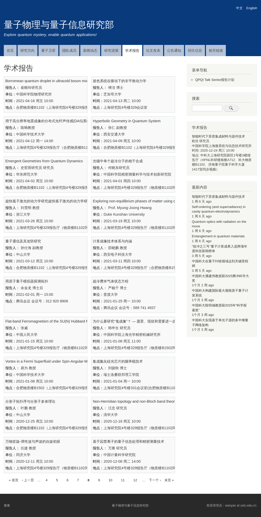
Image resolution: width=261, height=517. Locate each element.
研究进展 (111, 50)
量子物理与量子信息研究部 (59, 24)
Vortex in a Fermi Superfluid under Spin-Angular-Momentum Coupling (61, 361)
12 (135, 479)
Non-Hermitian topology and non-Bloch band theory (134, 401)
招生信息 (195, 50)
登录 (7, 505)
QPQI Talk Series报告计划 (214, 80)
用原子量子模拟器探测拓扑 (26, 281)
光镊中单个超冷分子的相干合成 (118, 161)
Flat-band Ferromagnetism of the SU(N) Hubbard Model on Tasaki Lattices (65, 321)
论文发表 (153, 50)
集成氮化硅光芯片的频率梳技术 (118, 361)
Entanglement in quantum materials (218, 236)
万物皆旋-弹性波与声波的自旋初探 (32, 441)
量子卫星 (48, 50)
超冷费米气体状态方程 (110, 281)
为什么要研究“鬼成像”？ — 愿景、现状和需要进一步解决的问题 (143, 321)
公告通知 (174, 50)
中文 (239, 8)
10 (110, 479)
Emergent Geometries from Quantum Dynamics (44, 161)
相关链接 (216, 50)
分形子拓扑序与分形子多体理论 (30, 401)
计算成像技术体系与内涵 (112, 241)
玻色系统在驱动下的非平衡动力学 (119, 81)
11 (123, 479)
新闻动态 (90, 50)
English (251, 8)
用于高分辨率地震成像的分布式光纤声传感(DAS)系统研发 (51, 121)
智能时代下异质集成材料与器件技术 (218, 136)
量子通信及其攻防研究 (23, 241)
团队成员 (69, 50)
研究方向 (27, 50)
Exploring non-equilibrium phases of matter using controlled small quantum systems (161, 201)
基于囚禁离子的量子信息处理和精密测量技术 (128, 441)
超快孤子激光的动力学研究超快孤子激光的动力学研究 (48, 201)
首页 (10, 50)
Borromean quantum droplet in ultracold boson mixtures (50, 81)
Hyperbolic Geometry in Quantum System (127, 121)
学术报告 (132, 50)
